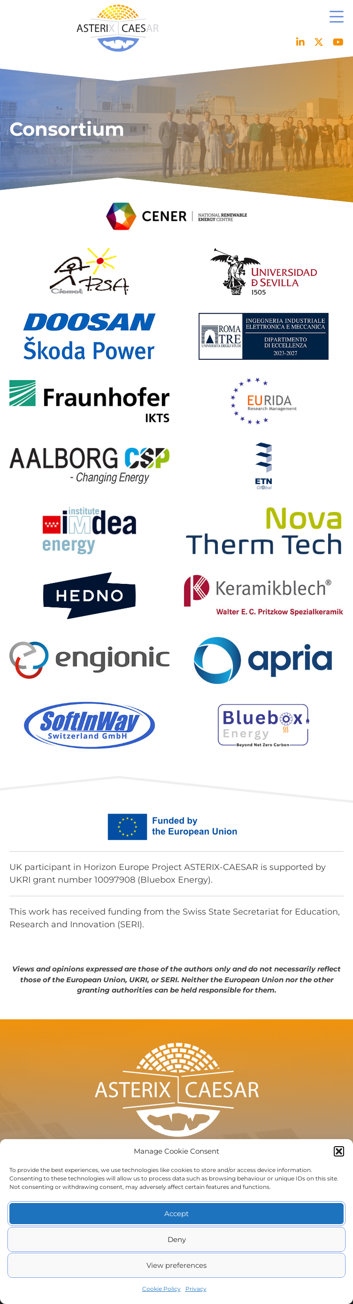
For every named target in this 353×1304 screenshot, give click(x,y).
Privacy (196, 1288)
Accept (176, 1213)
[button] (339, 1151)
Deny (177, 1239)
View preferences (176, 1265)
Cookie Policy (161, 1288)
